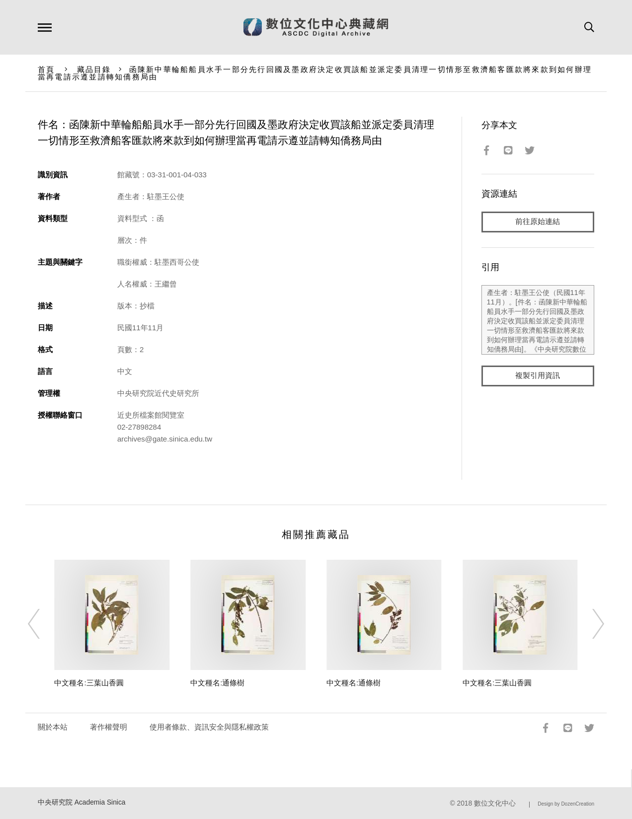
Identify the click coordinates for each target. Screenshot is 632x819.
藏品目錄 (94, 69)
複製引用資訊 (537, 376)
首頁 (46, 69)
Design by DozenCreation (566, 804)
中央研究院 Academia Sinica (82, 802)
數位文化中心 (495, 803)
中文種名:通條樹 (217, 682)
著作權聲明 (108, 727)
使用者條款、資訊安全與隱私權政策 (209, 727)
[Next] (589, 624)
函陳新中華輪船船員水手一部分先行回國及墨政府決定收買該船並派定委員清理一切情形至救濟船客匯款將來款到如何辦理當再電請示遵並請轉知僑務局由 (315, 73)
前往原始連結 (537, 222)
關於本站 (53, 727)
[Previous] (43, 624)
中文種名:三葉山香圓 (88, 682)
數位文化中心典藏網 (315, 27)
